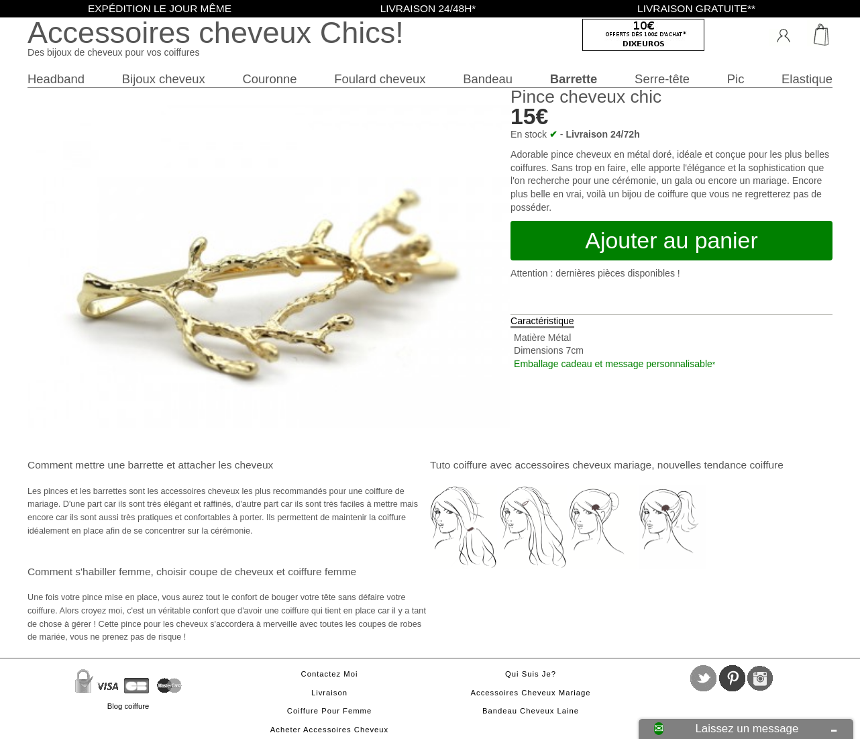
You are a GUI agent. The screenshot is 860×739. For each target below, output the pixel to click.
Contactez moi (329, 674)
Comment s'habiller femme (89, 571)
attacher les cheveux (225, 465)
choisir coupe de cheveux (215, 571)
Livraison (329, 693)
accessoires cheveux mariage (583, 465)
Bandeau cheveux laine (530, 711)
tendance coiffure (743, 465)
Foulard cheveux (379, 79)
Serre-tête (662, 79)
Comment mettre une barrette (96, 465)
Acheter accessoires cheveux (329, 730)
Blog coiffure (128, 706)
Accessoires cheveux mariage (531, 693)
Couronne (269, 79)
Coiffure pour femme (329, 711)
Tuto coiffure (458, 465)
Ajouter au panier (671, 240)
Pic (736, 79)
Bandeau (488, 79)
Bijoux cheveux (163, 79)
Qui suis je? (530, 674)
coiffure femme (322, 571)
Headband (56, 79)
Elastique (807, 79)
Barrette (574, 79)
